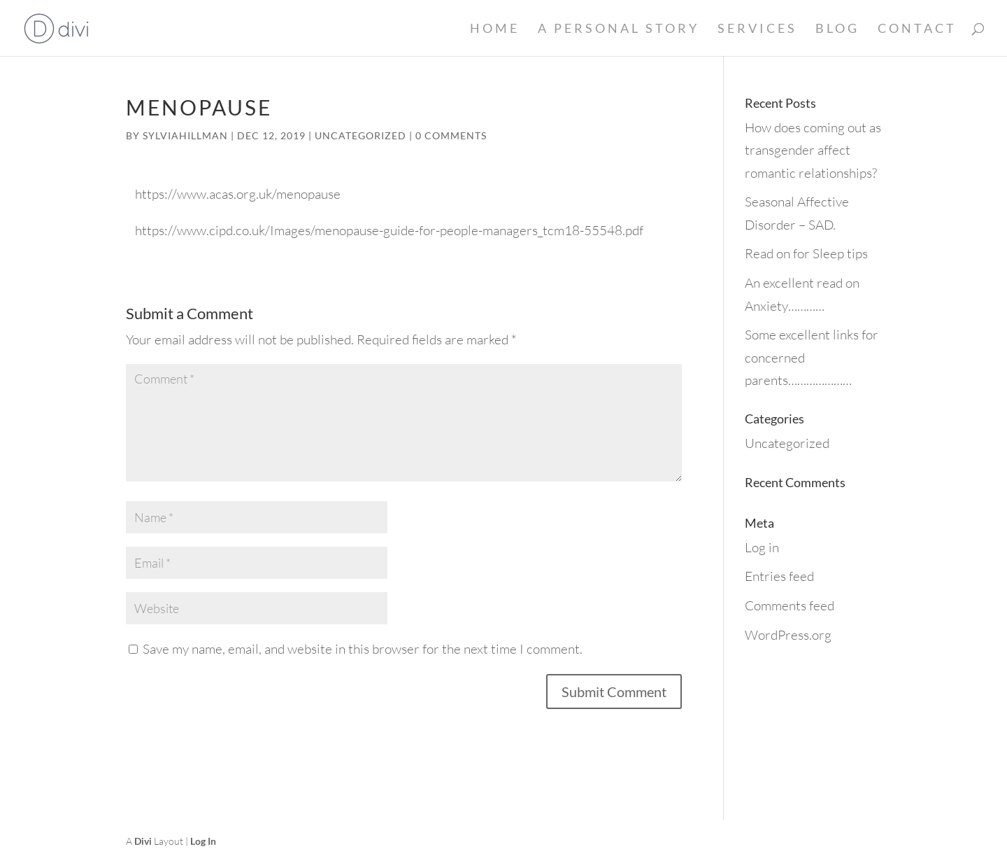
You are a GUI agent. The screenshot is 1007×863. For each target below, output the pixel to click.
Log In (203, 841)
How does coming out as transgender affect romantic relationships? (813, 150)
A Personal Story (618, 29)
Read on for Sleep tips (806, 253)
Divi (143, 841)
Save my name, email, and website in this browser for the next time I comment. (363, 648)
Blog (837, 29)
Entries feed (779, 576)
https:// (156, 193)
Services (757, 29)
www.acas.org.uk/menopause (259, 193)
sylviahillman (185, 135)
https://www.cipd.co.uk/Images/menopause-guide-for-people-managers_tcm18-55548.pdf (389, 230)
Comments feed (789, 605)
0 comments (451, 135)
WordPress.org (788, 634)
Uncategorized (360, 135)
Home (495, 29)
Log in (762, 547)
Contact (917, 29)
